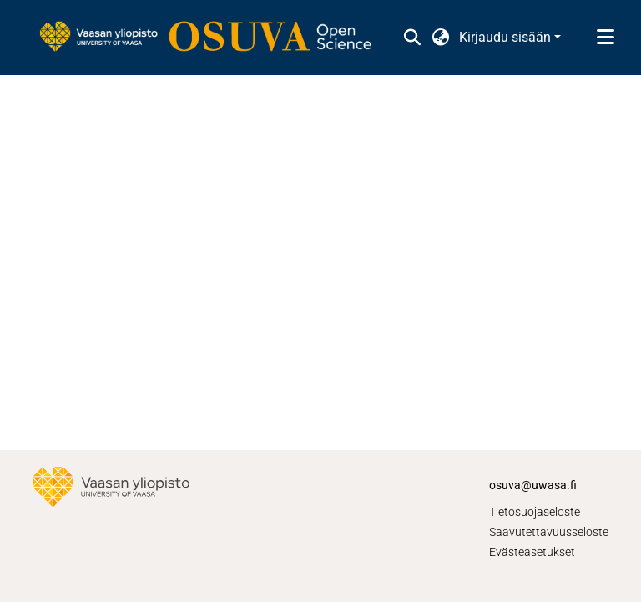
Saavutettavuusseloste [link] (548, 532)
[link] (214, 37)
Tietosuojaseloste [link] (534, 512)
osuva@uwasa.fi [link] (533, 485)
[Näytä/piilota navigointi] (605, 37)
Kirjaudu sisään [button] (506, 37)
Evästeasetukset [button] (532, 552)
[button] (411, 38)
